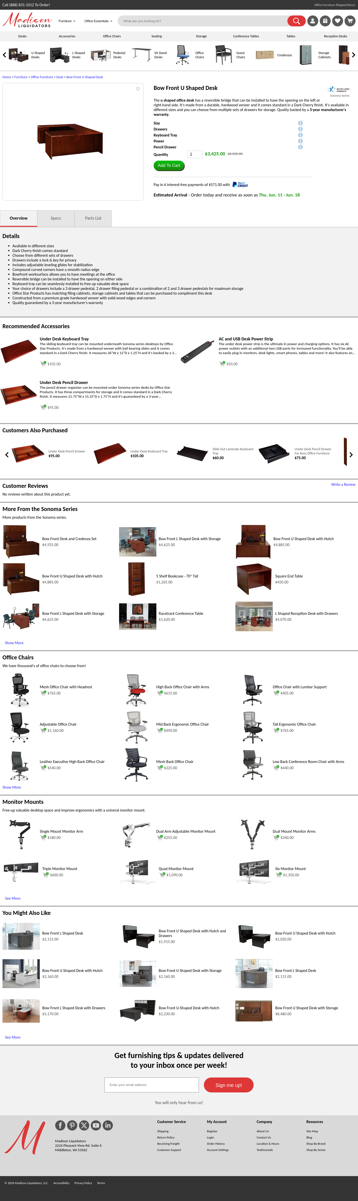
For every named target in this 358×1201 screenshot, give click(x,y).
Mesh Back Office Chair (175, 761)
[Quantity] (194, 154)
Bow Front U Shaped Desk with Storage (190, 970)
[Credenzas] (265, 64)
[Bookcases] (347, 64)
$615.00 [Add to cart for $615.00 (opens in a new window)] (166, 693)
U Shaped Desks (38, 55)
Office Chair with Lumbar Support (300, 687)
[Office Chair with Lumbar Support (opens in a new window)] (253, 706)
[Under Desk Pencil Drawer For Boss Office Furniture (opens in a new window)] (274, 463)
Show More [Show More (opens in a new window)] (14, 642)
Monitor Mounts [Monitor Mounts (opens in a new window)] (23, 801)
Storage (201, 36)
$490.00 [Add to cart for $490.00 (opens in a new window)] (166, 730)
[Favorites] (337, 25)
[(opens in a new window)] (340, 89)
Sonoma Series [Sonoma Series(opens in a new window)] (340, 95)
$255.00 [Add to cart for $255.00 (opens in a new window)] (166, 837)
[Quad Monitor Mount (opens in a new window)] (137, 883)
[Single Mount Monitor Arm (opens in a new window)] (20, 850)
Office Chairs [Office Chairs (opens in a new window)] (18, 657)
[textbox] (151, 1084)
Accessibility (61, 1183)
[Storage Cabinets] (306, 64)
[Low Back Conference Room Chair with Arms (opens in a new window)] (253, 781)
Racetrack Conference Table (181, 613)
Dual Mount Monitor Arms (294, 831)
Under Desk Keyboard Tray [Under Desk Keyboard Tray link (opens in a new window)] (149, 451)
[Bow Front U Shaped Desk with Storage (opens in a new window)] (137, 985)
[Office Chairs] (183, 64)
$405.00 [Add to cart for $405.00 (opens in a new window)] (283, 693)
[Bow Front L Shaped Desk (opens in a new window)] (21, 948)
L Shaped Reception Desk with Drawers (306, 613)
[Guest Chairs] (224, 64)
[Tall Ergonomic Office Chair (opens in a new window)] (252, 743)
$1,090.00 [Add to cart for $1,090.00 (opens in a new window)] (171, 875)
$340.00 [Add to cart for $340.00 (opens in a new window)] (283, 837)
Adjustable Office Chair (58, 724)
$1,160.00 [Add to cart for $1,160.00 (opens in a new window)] (52, 730)
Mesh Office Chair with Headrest (66, 687)
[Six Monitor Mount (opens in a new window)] (254, 883)
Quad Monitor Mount (176, 868)
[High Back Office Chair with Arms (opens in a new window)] (136, 706)
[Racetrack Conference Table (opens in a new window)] (137, 628)
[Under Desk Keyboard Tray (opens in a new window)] (18, 362)
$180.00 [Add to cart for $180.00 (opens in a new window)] (50, 837)
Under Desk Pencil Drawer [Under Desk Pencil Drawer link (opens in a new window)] (66, 451)
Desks (22, 36)
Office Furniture (42, 77)
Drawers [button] (160, 129)
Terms (101, 1183)
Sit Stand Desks (160, 55)
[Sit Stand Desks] (142, 64)
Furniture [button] (67, 21)
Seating (156, 36)
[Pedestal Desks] (101, 64)
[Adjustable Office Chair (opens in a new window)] (20, 743)
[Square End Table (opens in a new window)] (254, 594)
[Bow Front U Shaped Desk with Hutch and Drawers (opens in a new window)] (137, 948)
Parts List (93, 218)
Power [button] (159, 141)
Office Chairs (112, 36)
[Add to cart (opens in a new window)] (50, 363)
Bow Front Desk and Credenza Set (69, 538)
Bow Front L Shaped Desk (62, 933)
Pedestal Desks (119, 55)
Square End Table (289, 576)
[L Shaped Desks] (60, 64)
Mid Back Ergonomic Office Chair (182, 724)
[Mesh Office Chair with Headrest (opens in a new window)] (20, 706)
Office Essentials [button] (99, 21)
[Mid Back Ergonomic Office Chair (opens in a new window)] (136, 743)
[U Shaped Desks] (19, 64)
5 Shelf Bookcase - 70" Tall (177, 576)
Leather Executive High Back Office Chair (72, 761)
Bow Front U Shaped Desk (84, 77)
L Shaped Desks (78, 55)
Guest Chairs (240, 55)
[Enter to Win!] (325, 25)
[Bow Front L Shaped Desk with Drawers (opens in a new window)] (21, 1021)
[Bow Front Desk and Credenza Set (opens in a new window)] (21, 557)
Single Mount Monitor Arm (61, 831)
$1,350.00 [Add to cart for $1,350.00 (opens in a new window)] (287, 875)
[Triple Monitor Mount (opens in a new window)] (21, 881)
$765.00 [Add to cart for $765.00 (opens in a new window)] (50, 693)
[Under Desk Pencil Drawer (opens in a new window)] (18, 404)
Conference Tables (246, 36)
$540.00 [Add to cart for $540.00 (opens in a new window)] (50, 768)
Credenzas (284, 55)
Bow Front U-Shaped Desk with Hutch (189, 1008)
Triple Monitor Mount (59, 868)
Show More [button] (11, 787)
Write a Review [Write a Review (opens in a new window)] (343, 484)
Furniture (21, 77)
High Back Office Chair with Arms (182, 687)
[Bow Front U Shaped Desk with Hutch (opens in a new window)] (253, 558)
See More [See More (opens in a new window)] (12, 898)
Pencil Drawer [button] (165, 147)
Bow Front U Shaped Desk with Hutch (303, 538)
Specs (56, 218)
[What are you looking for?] (206, 20)
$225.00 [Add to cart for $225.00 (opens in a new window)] (166, 768)
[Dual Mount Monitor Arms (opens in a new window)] (253, 850)
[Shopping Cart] (350, 20)
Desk (59, 77)
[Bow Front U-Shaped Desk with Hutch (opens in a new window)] (137, 1021)
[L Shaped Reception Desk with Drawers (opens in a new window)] (254, 630)
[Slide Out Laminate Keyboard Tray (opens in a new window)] (192, 461)
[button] (296, 20)
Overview (18, 218)
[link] (350, 20)
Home (6, 77)
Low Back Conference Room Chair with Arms (308, 761)
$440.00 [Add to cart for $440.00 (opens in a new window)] (283, 768)
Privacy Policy (83, 1183)
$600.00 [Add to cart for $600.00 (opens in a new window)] (52, 875)
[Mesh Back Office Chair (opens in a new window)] (136, 781)
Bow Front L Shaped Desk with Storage (190, 538)
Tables (290, 36)
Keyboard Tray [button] (165, 135)
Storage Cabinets (324, 55)
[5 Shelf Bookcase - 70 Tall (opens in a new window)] (136, 595)
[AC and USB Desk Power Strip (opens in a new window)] (197, 362)
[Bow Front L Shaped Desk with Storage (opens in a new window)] (137, 555)
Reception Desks (335, 36)
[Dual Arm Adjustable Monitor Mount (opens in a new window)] (136, 850)
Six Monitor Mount (290, 868)
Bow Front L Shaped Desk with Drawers (73, 1008)
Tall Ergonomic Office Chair (294, 724)
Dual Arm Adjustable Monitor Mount (186, 831)
